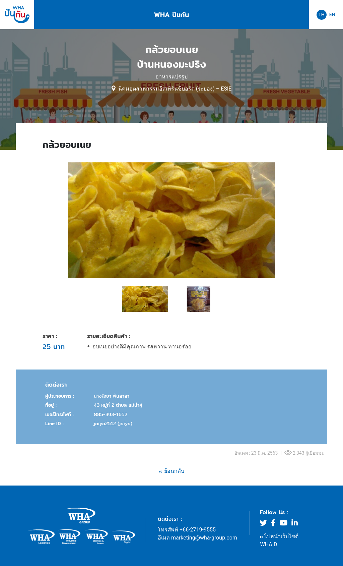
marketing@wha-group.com (204, 537)
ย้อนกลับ (174, 471)
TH (322, 14)
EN (332, 14)
